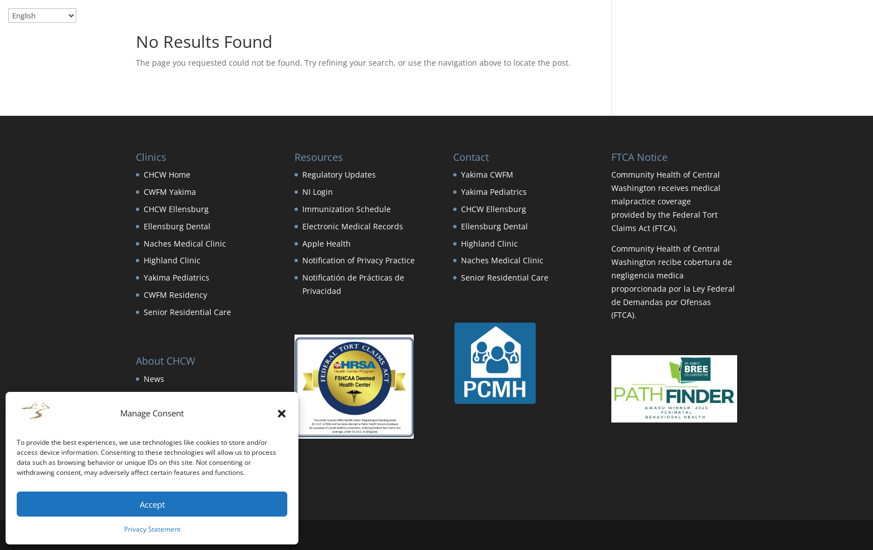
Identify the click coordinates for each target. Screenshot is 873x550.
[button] (281, 413)
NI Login (317, 191)
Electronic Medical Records (352, 226)
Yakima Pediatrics (176, 277)
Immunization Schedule (346, 209)
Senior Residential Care (187, 312)
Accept (152, 504)
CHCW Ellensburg (176, 209)
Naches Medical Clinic (185, 243)
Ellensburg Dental (177, 226)
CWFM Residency (175, 294)
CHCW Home (167, 174)
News (154, 379)
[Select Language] (42, 15)
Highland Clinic (172, 260)
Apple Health (326, 243)
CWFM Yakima (170, 191)
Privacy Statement (152, 529)
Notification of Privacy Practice (358, 260)
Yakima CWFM (487, 174)
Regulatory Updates (339, 174)
